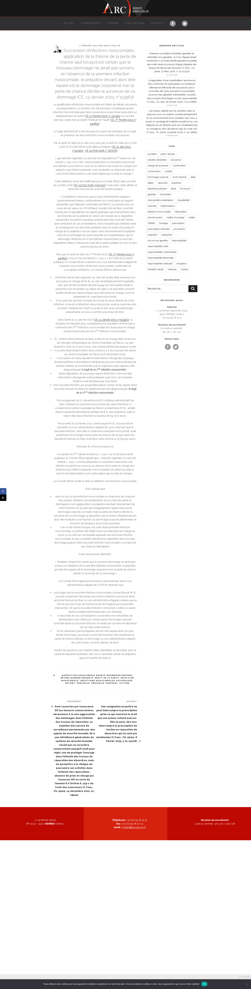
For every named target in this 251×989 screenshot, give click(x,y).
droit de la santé (107, 678)
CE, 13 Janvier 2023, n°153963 (111, 319)
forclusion (185, 188)
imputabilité (184, 200)
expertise (176, 183)
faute (173, 188)
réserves (172, 269)
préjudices (167, 234)
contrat (168, 171)
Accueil (69, 23)
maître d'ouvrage (175, 217)
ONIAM (151, 223)
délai (192, 177)
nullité (191, 217)
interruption (181, 211)
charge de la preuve (158, 165)
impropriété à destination (160, 200)
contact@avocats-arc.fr (134, 827)
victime (124, 683)
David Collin (112, 46)
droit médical (179, 177)
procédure (179, 229)
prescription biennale (159, 229)
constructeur (179, 165)
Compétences (91, 23)
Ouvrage (163, 223)
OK (204, 984)
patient (70, 683)
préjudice (83, 683)
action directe (168, 154)
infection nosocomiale (159, 211)
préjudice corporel (104, 683)
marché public (155, 217)
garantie (152, 194)
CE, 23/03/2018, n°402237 (89, 185)
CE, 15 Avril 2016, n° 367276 (101, 150)
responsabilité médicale (160, 263)
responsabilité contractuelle (162, 252)
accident (152, 154)
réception (181, 263)
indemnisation (168, 206)
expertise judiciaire (157, 188)
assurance (176, 160)
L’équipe (113, 23)
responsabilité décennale (161, 258)
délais (151, 183)
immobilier (165, 194)
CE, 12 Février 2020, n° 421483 (102, 116)
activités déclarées (157, 160)
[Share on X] (3, 498)
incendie (152, 206)
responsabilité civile (158, 246)
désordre (162, 183)
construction (154, 171)
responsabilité (179, 240)
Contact (157, 23)
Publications (135, 23)
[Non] (247, 984)
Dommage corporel (158, 177)
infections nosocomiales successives (106, 681)
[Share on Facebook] (3, 491)
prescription (178, 223)
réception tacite (156, 269)
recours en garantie (158, 240)
